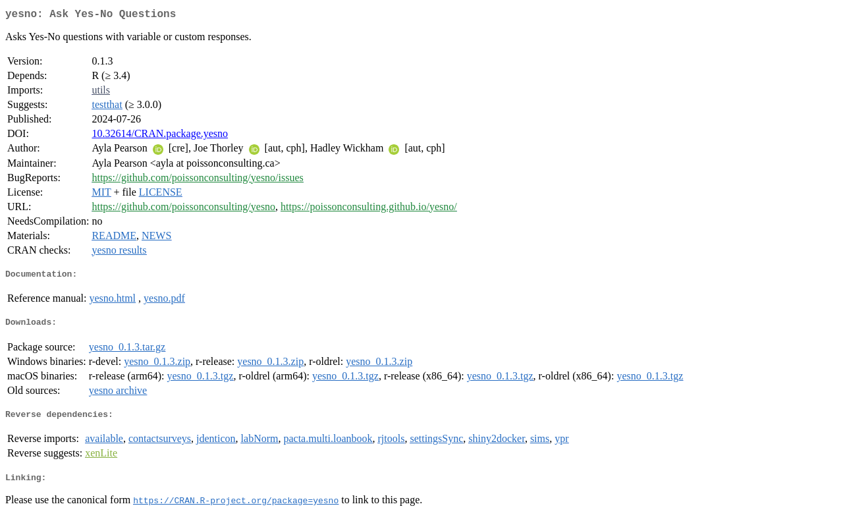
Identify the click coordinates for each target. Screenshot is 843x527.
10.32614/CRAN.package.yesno (160, 136)
